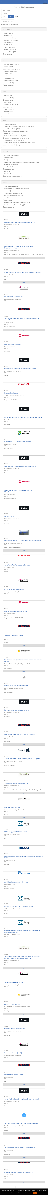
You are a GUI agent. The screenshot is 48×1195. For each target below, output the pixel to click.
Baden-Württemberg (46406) (11, 69)
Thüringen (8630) (8, 85)
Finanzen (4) (7, 173)
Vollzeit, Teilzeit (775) (9, 52)
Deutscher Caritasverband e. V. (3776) (14, 135)
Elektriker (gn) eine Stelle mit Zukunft (15, 832)
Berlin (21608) (7, 76)
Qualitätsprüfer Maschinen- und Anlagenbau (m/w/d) (20, 368)
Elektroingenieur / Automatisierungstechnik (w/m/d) (19, 222)
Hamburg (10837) (8, 83)
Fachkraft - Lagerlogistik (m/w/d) (14, 589)
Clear (16, 16)
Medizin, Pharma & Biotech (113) (13, 195)
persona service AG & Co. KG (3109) (14, 140)
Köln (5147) (7, 102)
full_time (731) (7, 54)
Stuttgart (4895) (8, 107)
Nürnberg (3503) (8, 111)
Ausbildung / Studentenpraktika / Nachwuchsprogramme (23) (21, 162)
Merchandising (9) (8, 169)
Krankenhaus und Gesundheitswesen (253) (16, 188)
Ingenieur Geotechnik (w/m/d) (13, 807)
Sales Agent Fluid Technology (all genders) (17, 565)
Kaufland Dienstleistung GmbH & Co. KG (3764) (17, 138)
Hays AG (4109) (8, 133)
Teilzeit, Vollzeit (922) (9, 49)
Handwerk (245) (8, 191)
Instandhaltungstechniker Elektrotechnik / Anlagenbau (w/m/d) (23, 417)
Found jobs (8, 21)
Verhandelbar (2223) (9, 38)
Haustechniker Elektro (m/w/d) (13, 296)
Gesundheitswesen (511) (10, 186)
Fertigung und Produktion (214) (12, 193)
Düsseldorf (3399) (8, 114)
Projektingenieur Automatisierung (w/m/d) (17, 710)
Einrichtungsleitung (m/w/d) (12, 344)
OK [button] (35, 1193)
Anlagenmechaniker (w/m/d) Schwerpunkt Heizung (19, 734)
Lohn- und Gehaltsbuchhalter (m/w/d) (15, 611)
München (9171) (8, 100)
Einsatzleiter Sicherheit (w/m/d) (13, 1074)
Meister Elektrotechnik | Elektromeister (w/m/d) (18, 1172)
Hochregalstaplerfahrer (11, 393)
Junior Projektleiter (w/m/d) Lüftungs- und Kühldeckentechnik (22, 272)
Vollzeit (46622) (8, 33)
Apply (23, 257)
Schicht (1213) (7, 45)
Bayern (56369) (8, 66)
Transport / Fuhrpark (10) (10, 164)
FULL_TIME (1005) (9, 47)
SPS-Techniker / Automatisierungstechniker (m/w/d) (20, 466)
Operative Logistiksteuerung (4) (12, 176)
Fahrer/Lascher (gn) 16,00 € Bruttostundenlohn (18, 906)
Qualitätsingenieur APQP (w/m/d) (14, 1028)
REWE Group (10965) (9, 124)
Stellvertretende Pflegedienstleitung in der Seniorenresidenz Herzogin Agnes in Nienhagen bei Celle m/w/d (22, 957)
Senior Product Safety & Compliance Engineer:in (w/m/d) (21, 1099)
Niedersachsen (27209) (10, 71)
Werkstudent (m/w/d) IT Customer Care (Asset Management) (23, 540)
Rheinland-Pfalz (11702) (10, 80)
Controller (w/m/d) (9, 516)
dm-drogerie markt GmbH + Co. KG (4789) (15, 131)
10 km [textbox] (4, 16)
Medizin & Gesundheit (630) (11, 155)
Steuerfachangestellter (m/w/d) (13, 982)
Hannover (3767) (8, 109)
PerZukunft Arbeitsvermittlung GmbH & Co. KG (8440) (19, 126)
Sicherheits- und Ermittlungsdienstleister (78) (16, 202)
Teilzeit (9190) (7, 35)
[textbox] (4, 13)
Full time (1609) (8, 42)
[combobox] (5, 13)
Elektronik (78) (7, 200)
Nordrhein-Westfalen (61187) (11, 64)
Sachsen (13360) (8, 78)
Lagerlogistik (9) (8, 167)
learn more (30, 1193)
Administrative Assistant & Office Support (16, 882)
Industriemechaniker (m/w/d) (13, 1053)
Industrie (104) (7, 198)
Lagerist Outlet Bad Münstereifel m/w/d (16, 685)
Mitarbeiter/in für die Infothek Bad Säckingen (17, 441)
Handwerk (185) (8, 157)
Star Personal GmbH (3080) (11, 145)
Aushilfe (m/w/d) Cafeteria (12, 1004)
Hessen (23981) (8, 73)
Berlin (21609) (7, 95)
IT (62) (5, 160)
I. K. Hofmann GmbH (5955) (11, 129)
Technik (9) (6, 171)
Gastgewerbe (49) (8, 207)
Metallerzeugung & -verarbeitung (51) (14, 205)
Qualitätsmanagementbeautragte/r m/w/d (16, 783)
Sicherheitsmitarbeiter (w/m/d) (13, 635)
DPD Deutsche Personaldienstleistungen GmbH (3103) (19, 142)
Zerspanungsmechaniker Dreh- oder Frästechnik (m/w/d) (21, 1123)
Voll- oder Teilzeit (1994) (10, 40)
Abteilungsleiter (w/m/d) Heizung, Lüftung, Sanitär (19, 1147)
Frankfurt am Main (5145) (10, 104)
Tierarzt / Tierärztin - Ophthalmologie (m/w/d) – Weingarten (22, 758)
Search (11, 16)
